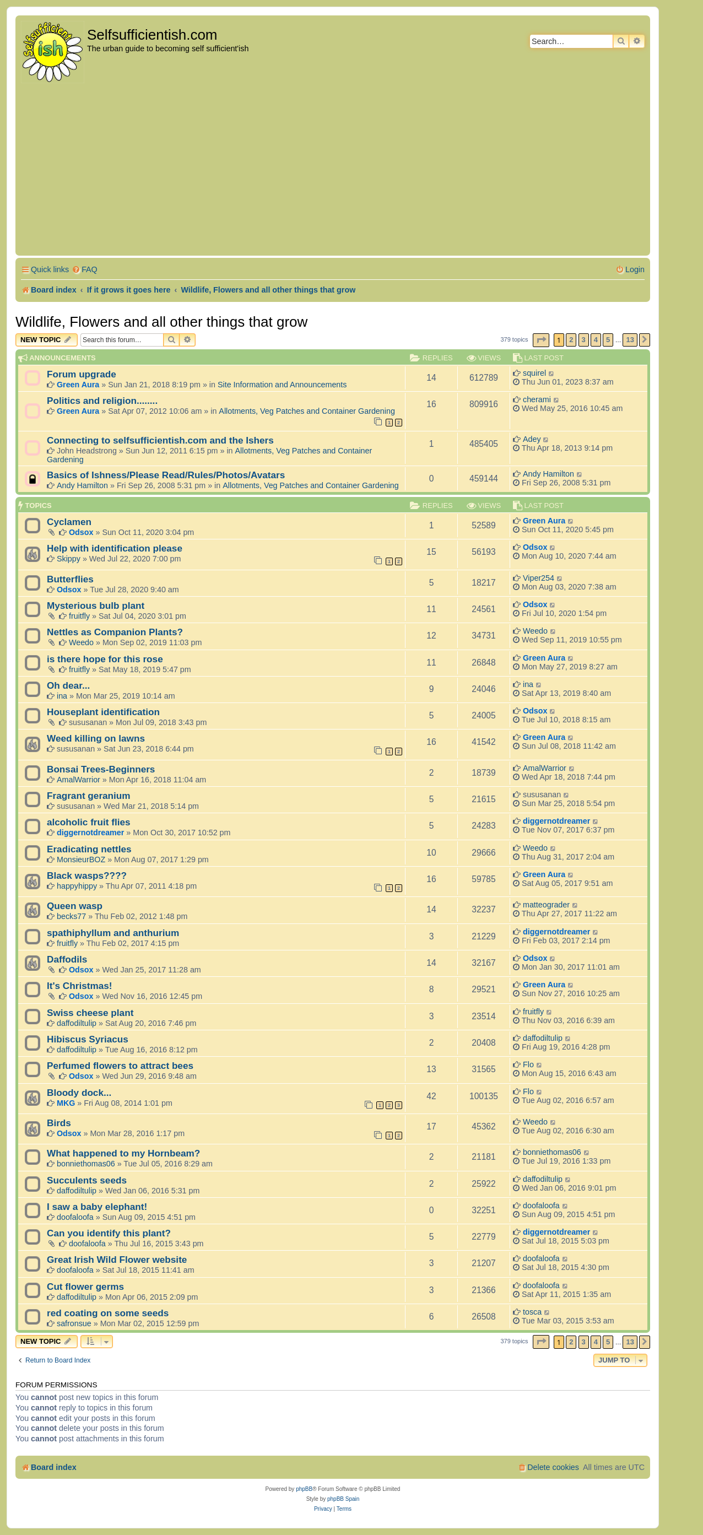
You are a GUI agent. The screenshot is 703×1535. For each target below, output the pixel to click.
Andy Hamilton (82, 485)
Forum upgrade (81, 374)
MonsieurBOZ (81, 859)
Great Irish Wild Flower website (117, 1259)
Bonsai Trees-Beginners (101, 769)
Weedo (81, 642)
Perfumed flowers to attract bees (120, 1065)
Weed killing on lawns (96, 738)
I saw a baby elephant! (97, 1206)
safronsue (74, 1323)
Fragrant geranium (89, 795)
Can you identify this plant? (109, 1233)
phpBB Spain (343, 1499)
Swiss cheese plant (90, 1012)
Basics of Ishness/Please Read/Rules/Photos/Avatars (166, 474)
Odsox (81, 532)
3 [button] (584, 340)
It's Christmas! (79, 985)
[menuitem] (85, 269)
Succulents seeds (87, 1180)
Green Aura (78, 384)
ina (62, 695)
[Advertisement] (332, 170)
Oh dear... (68, 685)
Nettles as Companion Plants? (115, 631)
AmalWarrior (78, 779)
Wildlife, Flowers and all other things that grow (161, 322)
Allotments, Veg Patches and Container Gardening (307, 411)
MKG (66, 1103)
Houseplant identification (103, 711)
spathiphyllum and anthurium (113, 932)
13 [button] (630, 340)
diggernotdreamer (90, 832)
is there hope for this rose (105, 658)
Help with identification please (114, 548)
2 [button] (571, 340)
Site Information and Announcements (282, 384)
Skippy (68, 558)
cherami (537, 399)
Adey (532, 439)
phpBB (304, 1489)
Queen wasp (74, 905)
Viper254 (538, 578)
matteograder (546, 904)
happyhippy (77, 886)
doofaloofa (75, 1217)
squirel (534, 373)
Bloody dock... (79, 1092)
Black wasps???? (87, 875)
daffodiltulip (76, 1023)
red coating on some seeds (108, 1312)
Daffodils (67, 959)
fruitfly (79, 616)
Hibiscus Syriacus (87, 1039)
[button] (541, 340)
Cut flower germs (85, 1286)
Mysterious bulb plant (95, 605)
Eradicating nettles (89, 849)
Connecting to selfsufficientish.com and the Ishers (160, 440)
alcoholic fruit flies (89, 822)
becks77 (71, 916)
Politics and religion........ (102, 400)
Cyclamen (69, 521)
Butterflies (70, 579)
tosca (532, 1311)
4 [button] (596, 340)
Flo (528, 1064)
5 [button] (608, 340)
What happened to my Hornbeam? (123, 1153)
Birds (59, 1122)
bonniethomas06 (86, 1163)
